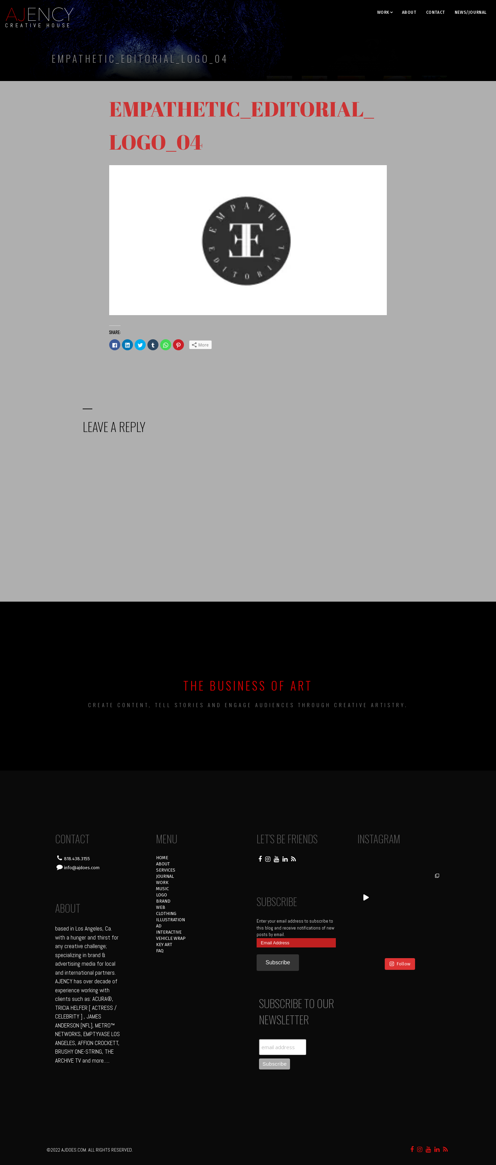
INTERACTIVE (169, 932)
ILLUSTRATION (170, 919)
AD (159, 925)
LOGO (161, 894)
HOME (162, 857)
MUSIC (162, 888)
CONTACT (435, 12)
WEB (160, 907)
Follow (400, 963)
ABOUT (409, 12)
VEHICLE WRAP (171, 938)
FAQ (160, 950)
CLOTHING (166, 913)
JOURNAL (165, 876)
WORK (383, 12)
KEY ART (164, 944)
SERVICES (165, 870)
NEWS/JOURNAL (471, 12)
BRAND (163, 901)
